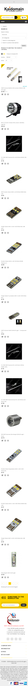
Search (5, 26)
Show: (2, 60)
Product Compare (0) (12, 54)
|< (2, 583)
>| (17, 583)
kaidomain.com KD (15, 661)
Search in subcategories (8, 40)
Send (23, 605)
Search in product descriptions (10, 42)
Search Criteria (5, 32)
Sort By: (3, 57)
